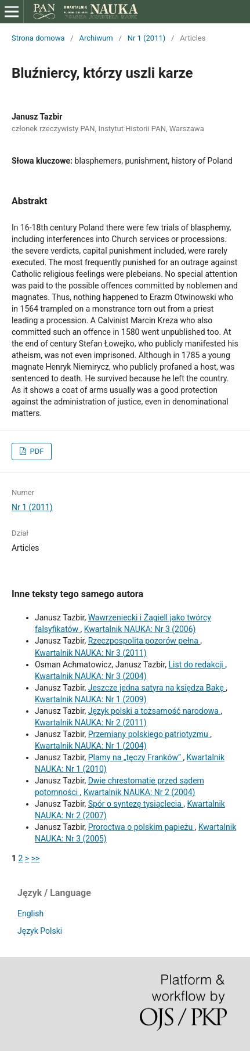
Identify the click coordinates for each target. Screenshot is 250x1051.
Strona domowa (38, 38)
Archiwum (96, 38)
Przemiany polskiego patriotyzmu (149, 734)
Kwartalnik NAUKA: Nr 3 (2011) (91, 653)
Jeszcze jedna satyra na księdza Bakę (157, 687)
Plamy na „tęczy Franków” (135, 757)
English (30, 913)
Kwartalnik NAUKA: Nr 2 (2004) (139, 792)
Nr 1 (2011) (147, 38)
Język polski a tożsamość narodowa (154, 711)
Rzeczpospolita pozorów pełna (144, 640)
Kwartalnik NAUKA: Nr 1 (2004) (91, 745)
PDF (36, 451)
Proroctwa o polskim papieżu (141, 827)
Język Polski (39, 931)
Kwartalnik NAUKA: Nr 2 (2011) (91, 722)
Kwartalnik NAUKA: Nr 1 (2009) (91, 699)
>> (35, 858)
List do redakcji (197, 664)
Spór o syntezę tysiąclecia (136, 803)
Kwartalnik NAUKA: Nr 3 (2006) (140, 629)
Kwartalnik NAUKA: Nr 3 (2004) (91, 676)
